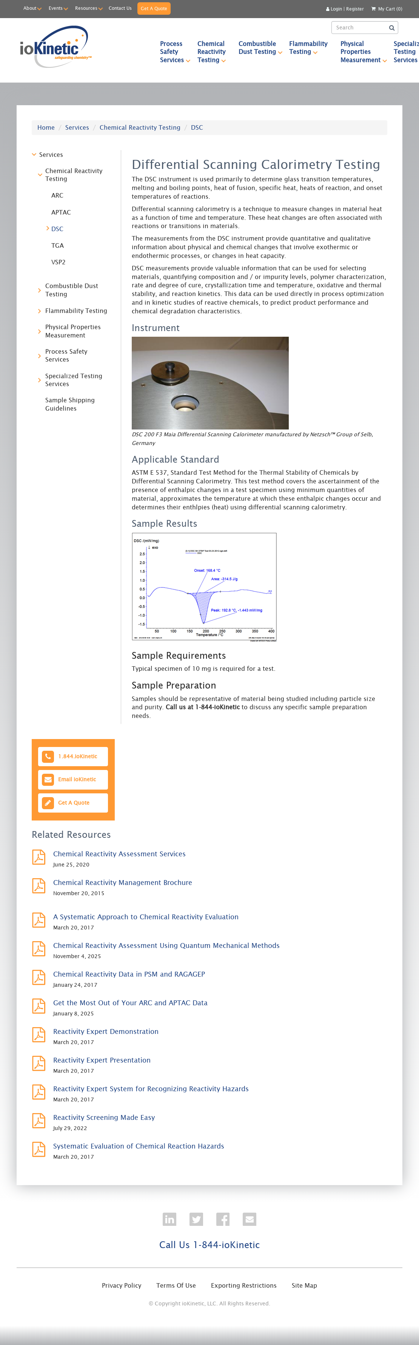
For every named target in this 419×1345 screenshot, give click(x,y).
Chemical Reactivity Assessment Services (119, 854)
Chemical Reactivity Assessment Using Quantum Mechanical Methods (166, 945)
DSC (57, 228)
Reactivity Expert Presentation (102, 1060)
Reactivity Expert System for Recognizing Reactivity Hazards (151, 1089)
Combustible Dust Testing (261, 47)
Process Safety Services (175, 51)
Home (46, 127)
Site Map (304, 1285)
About (29, 8)
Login (334, 9)
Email (68, 780)
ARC (57, 195)
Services (77, 127)
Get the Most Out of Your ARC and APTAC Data (130, 1003)
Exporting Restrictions (244, 1285)
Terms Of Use (176, 1285)
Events (56, 8)
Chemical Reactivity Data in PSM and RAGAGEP (129, 974)
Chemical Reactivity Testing (214, 51)
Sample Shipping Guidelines (70, 404)
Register (355, 9)
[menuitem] (172, 52)
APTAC (61, 212)
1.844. (69, 757)
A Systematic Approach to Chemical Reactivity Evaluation (146, 917)
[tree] (71, 285)
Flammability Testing (311, 47)
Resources (86, 8)
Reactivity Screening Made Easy (104, 1117)
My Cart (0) (390, 9)
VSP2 (58, 262)
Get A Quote (154, 8)
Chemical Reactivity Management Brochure (122, 882)
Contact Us (120, 8)
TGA (57, 245)
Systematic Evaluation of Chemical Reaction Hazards (138, 1146)
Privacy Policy (121, 1285)
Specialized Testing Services (73, 380)
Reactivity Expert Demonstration (106, 1031)
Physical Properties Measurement (363, 51)
